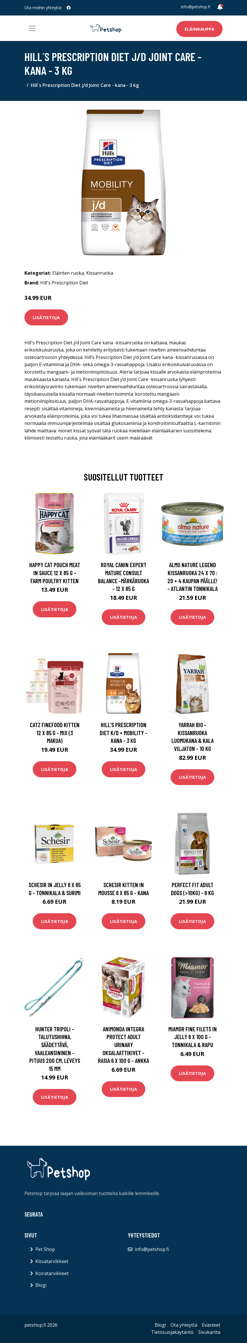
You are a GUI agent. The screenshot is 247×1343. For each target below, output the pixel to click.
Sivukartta (209, 1332)
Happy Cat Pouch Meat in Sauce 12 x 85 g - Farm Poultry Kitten (54, 572)
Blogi (41, 1285)
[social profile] (68, 7)
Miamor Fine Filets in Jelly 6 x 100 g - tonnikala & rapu (192, 1036)
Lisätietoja (46, 317)
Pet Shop (45, 1249)
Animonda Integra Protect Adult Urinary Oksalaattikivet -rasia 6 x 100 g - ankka (123, 1044)
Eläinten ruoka (68, 273)
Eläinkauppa (199, 29)
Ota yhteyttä (184, 1325)
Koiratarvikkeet (52, 1273)
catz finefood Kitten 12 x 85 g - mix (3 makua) (55, 732)
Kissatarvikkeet (51, 1261)
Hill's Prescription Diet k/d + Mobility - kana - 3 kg (123, 732)
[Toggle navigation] (32, 28)
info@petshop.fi (195, 6)
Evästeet (211, 1325)
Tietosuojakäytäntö (172, 1332)
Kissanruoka (99, 273)
